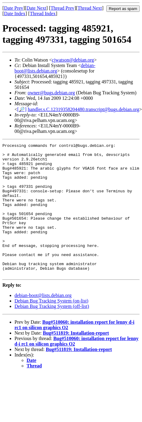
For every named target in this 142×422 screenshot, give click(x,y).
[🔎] (22, 109)
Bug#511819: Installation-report (76, 359)
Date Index (14, 13)
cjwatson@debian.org (73, 59)
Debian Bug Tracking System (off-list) (52, 332)
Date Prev (13, 8)
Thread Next (90, 8)
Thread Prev (62, 8)
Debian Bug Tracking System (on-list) (51, 327)
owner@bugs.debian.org (51, 92)
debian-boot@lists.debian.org (55, 68)
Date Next (36, 8)
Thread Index (43, 13)
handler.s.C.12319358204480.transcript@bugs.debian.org (83, 109)
